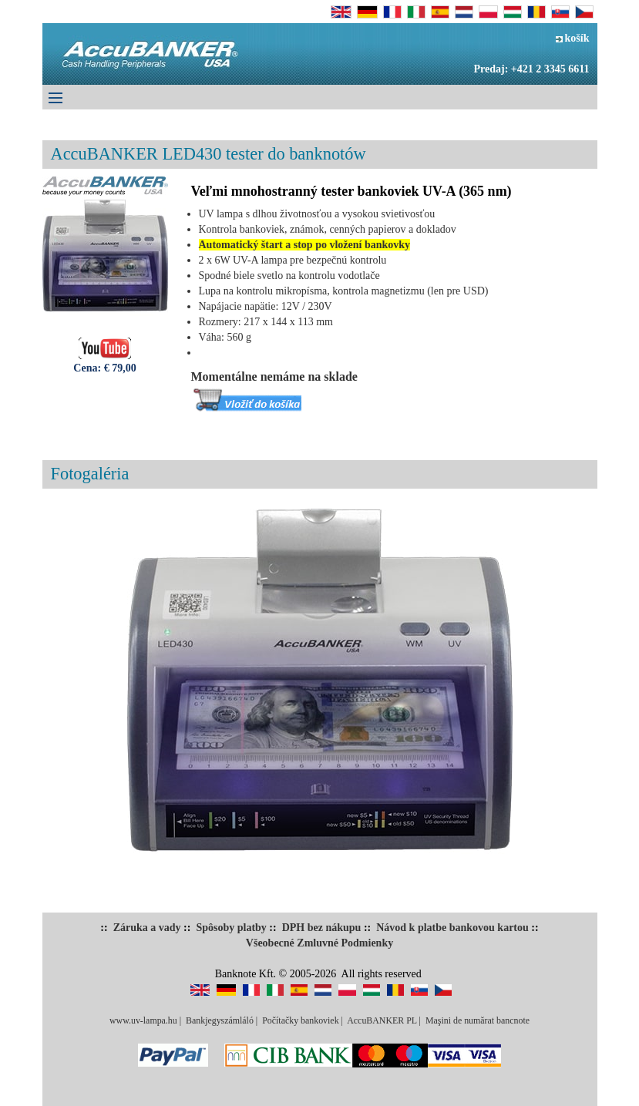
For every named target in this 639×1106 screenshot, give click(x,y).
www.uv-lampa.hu (143, 1020)
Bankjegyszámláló (220, 1020)
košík (573, 38)
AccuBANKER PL (381, 1020)
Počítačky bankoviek (300, 1020)
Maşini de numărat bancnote (477, 1020)
